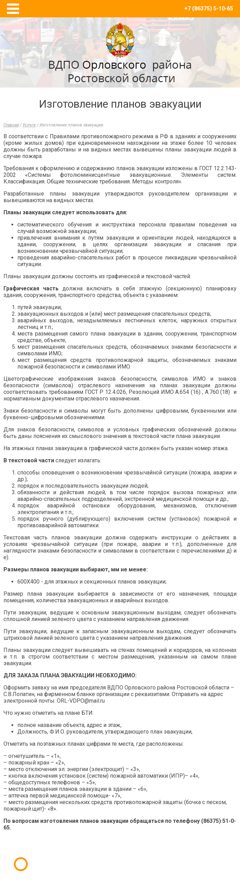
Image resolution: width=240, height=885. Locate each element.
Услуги (29, 125)
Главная (11, 125)
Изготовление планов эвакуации (71, 125)
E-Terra (142, 853)
